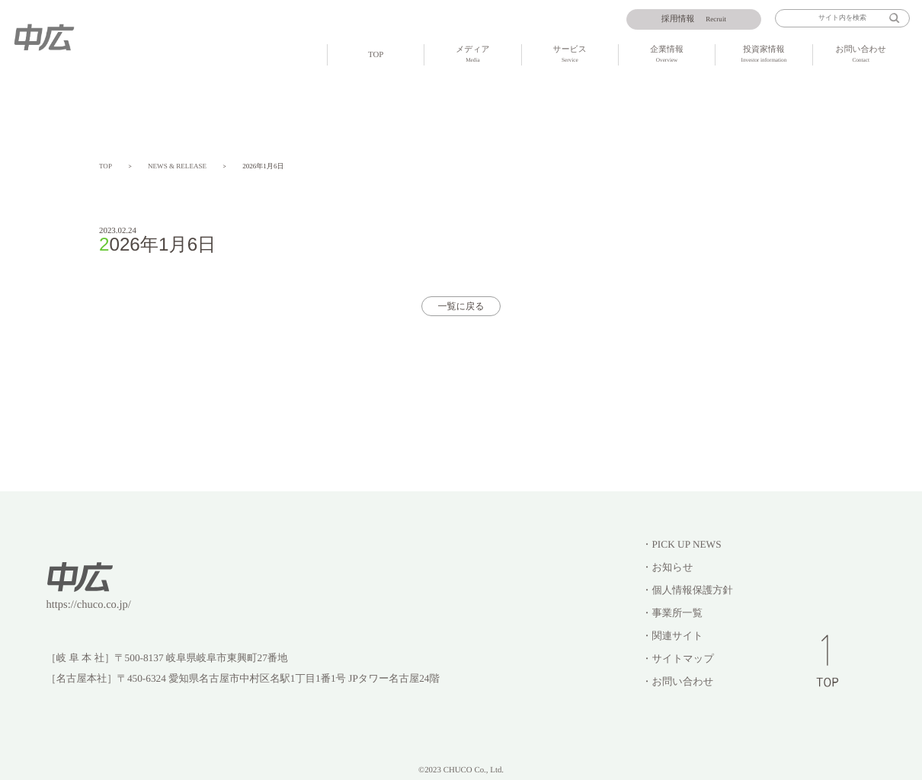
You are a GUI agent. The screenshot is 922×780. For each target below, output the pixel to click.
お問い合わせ (861, 55)
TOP (375, 54)
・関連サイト (672, 635)
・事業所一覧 (672, 613)
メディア (472, 55)
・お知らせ (667, 567)
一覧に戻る (460, 306)
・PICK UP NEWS (681, 544)
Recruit (693, 19)
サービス (570, 55)
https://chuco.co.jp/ (88, 605)
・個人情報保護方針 (687, 590)
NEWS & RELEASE (177, 166)
